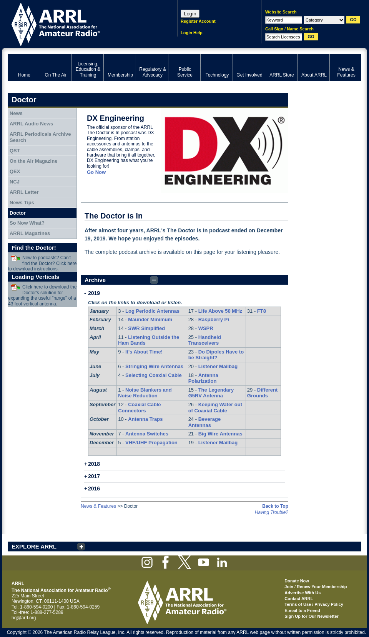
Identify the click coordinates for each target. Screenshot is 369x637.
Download (15, 258)
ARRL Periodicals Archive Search (40, 137)
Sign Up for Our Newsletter (311, 616)
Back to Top (275, 506)
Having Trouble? (271, 512)
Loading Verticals (35, 276)
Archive (95, 280)
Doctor (18, 213)
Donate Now (296, 581)
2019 (94, 293)
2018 (94, 464)
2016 (94, 488)
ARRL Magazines (30, 233)
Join (288, 586)
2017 (94, 476)
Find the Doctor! (34, 247)
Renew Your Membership (322, 586)
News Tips (22, 202)
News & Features (98, 506)
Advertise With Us (302, 592)
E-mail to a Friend (302, 610)
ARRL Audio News (31, 124)
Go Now (96, 172)
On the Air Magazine (33, 161)
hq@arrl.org (24, 617)
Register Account (198, 21)
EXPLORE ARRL (34, 546)
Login (190, 14)
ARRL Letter (24, 192)
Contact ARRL (298, 598)
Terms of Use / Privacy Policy (313, 604)
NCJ (15, 182)
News (16, 113)
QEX (15, 171)
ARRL (82, 23)
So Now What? (27, 223)
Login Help (192, 32)
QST (15, 150)
